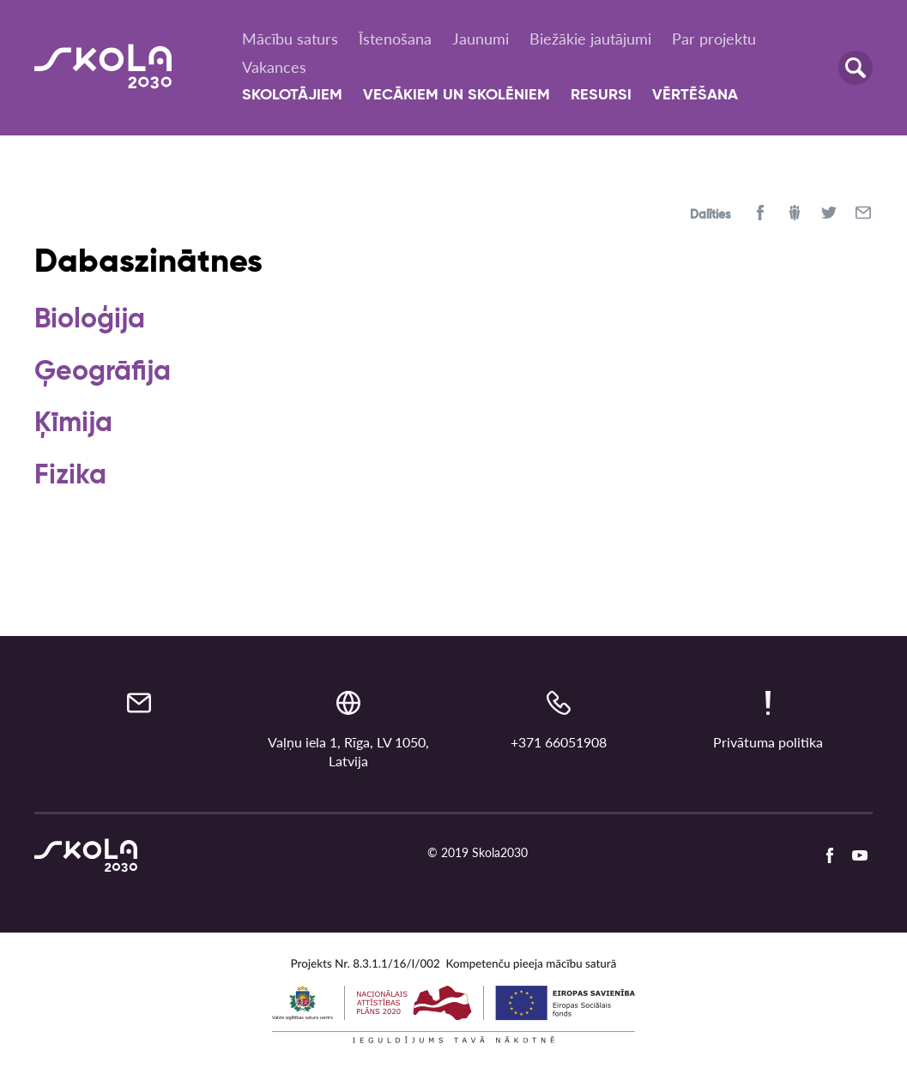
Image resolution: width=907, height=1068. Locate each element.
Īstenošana (395, 38)
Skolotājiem (292, 95)
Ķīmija (73, 423)
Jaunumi (480, 38)
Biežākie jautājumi (590, 38)
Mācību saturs (290, 38)
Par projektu (714, 38)
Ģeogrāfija (102, 372)
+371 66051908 (559, 742)
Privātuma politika (768, 742)
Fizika (70, 475)
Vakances (274, 66)
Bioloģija (89, 319)
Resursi (601, 95)
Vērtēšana (695, 95)
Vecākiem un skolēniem (456, 95)
